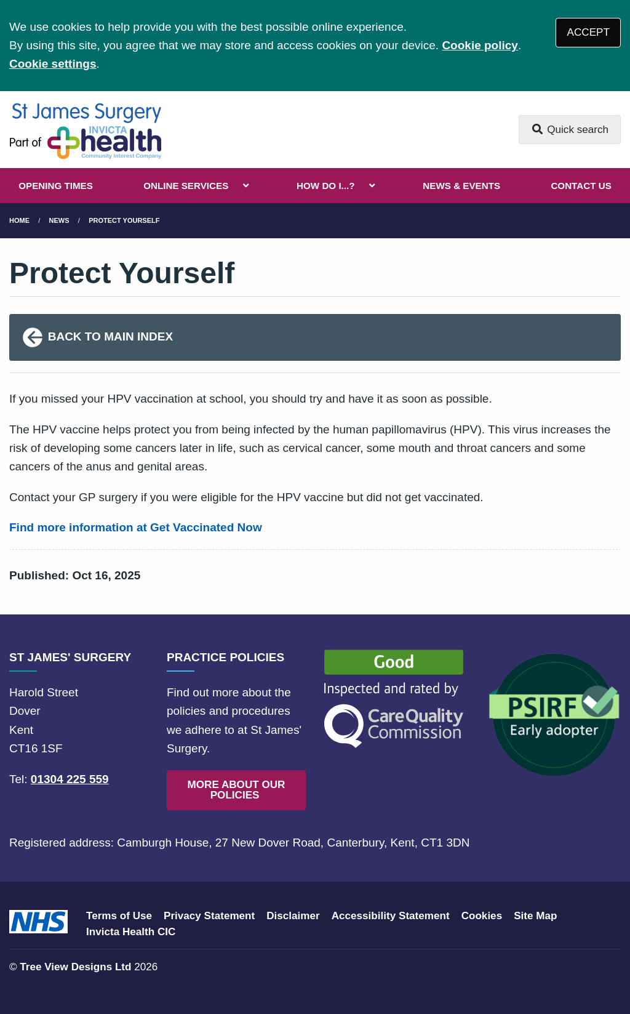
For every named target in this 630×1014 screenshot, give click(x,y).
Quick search (569, 129)
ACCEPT (588, 32)
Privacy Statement (209, 916)
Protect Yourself (124, 220)
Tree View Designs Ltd (75, 967)
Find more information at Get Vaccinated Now (135, 527)
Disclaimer (292, 916)
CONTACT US (581, 185)
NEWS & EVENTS (461, 185)
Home (19, 220)
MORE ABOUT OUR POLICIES (236, 790)
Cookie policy (480, 45)
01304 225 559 (70, 779)
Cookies (482, 916)
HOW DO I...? (326, 185)
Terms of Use (119, 916)
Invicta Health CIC (130, 932)
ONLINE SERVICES (185, 185)
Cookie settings (52, 63)
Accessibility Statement (391, 916)
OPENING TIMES (55, 185)
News (59, 220)
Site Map (535, 916)
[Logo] (85, 129)
